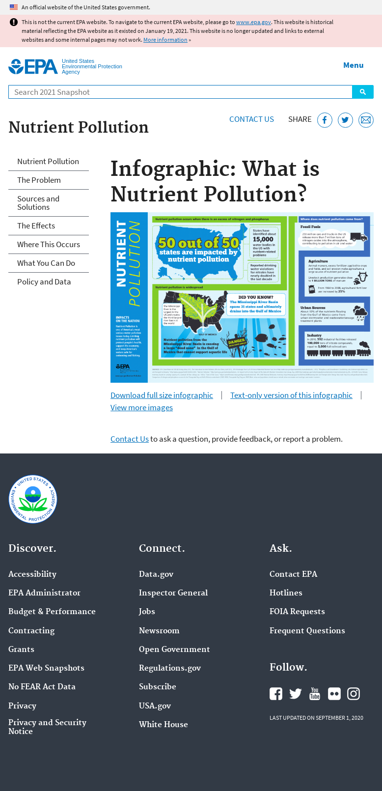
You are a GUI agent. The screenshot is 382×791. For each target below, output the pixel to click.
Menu (353, 64)
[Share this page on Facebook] (324, 120)
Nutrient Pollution (48, 161)
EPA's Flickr (334, 693)
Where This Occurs (48, 244)
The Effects (36, 225)
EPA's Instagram (353, 693)
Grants (21, 650)
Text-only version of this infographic (291, 395)
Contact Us (251, 118)
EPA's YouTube (314, 693)
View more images (141, 407)
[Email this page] (366, 120)
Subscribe (157, 687)
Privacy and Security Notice (47, 727)
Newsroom (159, 631)
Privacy (22, 706)
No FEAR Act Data (42, 687)
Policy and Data (44, 281)
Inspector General (173, 593)
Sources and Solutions (38, 202)
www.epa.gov (253, 22)
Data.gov (156, 574)
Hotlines (286, 593)
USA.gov (155, 706)
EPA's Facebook (276, 693)
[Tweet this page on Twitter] (345, 120)
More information (165, 39)
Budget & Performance (52, 612)
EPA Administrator (44, 593)
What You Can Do (46, 262)
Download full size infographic (161, 395)
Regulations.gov (170, 668)
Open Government (174, 650)
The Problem (39, 179)
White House (163, 725)
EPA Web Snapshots (46, 668)
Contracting (31, 631)
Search (363, 92)
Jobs (147, 612)
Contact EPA (293, 574)
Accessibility (32, 574)
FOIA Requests (297, 612)
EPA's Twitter (295, 693)
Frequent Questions (307, 631)
